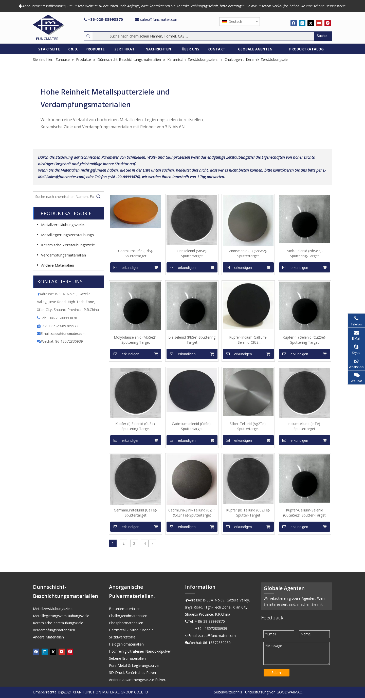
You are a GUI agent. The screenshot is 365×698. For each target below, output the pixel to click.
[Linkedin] (302, 23)
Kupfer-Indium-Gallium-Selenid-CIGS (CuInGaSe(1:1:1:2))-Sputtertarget (248, 340)
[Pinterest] (327, 23)
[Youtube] (319, 23)
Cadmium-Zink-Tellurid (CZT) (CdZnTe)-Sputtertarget (191, 513)
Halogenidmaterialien (126, 644)
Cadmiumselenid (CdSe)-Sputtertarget (192, 426)
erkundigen (124, 267)
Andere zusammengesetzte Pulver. (137, 679)
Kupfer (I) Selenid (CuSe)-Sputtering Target (135, 426)
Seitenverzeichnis (228, 692)
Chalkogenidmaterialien (128, 615)
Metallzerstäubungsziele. (63, 224)
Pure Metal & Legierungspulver (134, 665)
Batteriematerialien (124, 608)
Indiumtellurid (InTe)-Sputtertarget (304, 426)
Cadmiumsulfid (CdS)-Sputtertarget (135, 253)
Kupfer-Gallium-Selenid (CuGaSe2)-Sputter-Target (304, 513)
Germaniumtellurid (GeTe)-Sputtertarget (135, 513)
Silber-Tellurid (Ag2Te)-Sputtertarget (248, 426)
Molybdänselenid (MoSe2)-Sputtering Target (136, 340)
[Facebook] (293, 23)
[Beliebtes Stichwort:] (323, 36)
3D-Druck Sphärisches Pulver (132, 672)
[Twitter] (310, 23)
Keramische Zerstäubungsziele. (68, 244)
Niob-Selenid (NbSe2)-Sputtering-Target (304, 253)
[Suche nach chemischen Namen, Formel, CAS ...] (203, 36)
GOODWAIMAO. (290, 692)
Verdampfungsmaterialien (63, 255)
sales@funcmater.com (159, 19)
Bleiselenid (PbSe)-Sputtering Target (191, 340)
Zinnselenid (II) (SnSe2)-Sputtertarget (248, 253)
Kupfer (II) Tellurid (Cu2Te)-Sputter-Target (248, 513)
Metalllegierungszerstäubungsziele (71, 234)
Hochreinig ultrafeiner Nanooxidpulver (140, 651)
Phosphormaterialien (126, 622)
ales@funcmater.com (69, 333)
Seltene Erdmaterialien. (128, 658)
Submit (277, 672)
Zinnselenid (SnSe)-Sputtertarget (192, 253)
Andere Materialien (57, 265)
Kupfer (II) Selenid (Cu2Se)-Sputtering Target (304, 340)
